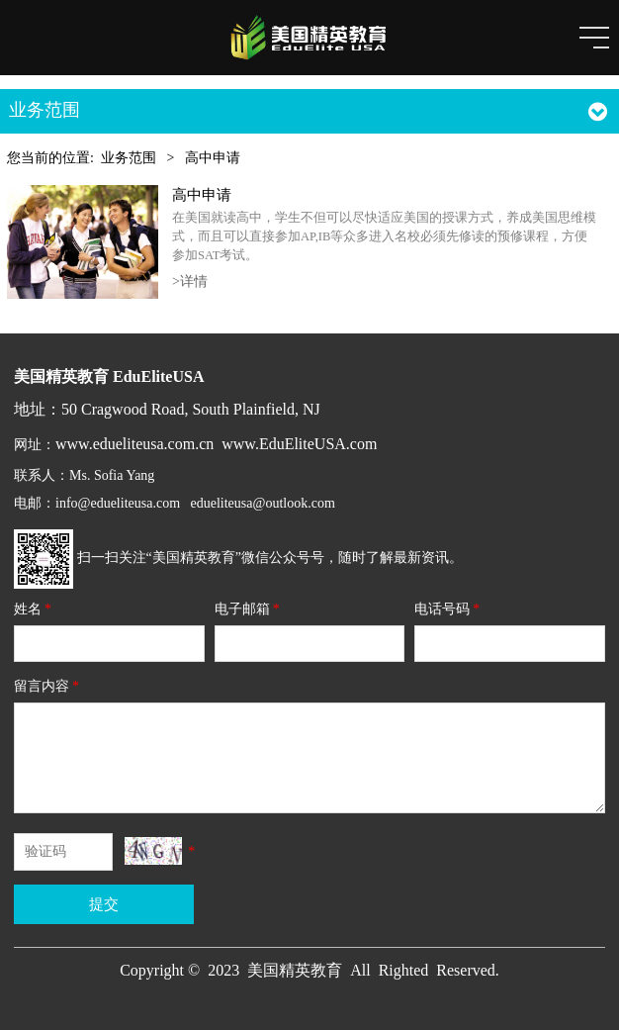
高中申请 (201, 194)
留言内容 (48, 686)
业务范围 (128, 157)
